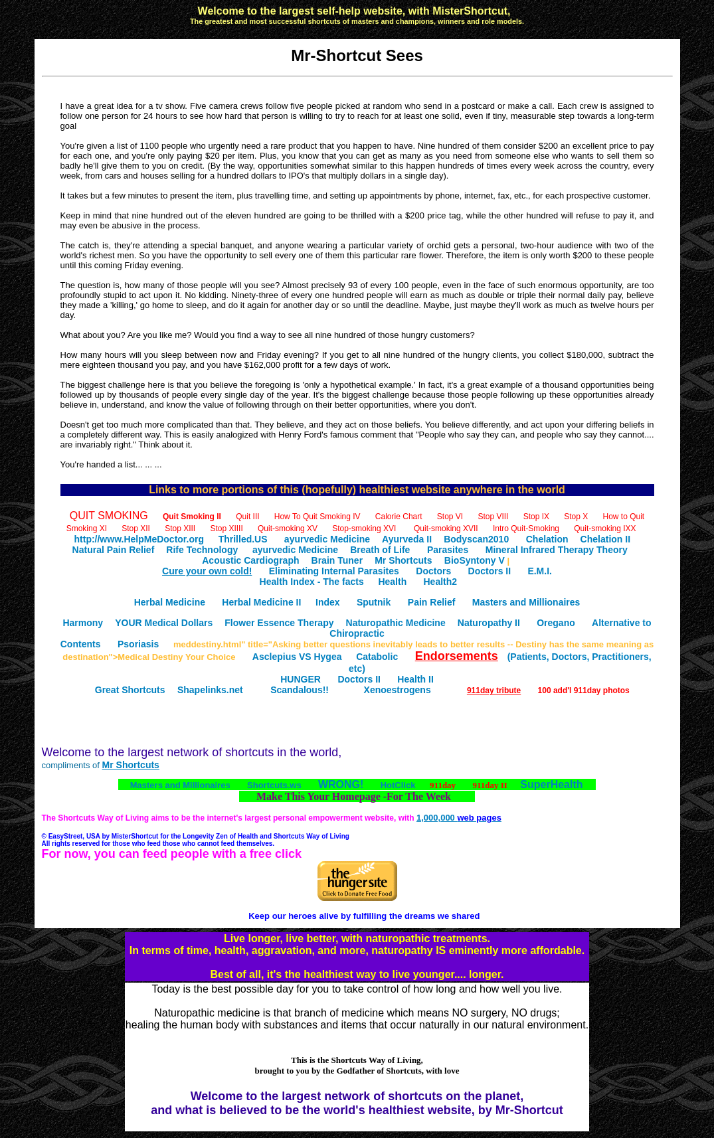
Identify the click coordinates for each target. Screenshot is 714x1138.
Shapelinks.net (210, 690)
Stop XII (136, 528)
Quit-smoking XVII (446, 528)
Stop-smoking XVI (364, 528)
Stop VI (450, 516)
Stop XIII (180, 528)
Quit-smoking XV (287, 528)
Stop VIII (493, 516)
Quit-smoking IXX (605, 528)
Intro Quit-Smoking (526, 528)
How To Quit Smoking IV (317, 516)
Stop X (576, 516)
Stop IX (536, 516)
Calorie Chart (398, 516)
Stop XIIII (226, 528)
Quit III (247, 516)
